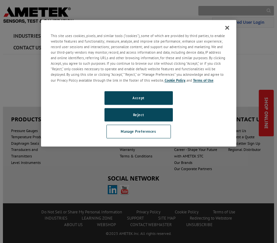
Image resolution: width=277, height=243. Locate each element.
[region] (138, 83)
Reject (138, 114)
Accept (138, 97)
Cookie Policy (175, 80)
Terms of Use (203, 80)
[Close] (227, 27)
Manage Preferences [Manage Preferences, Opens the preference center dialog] (138, 131)
